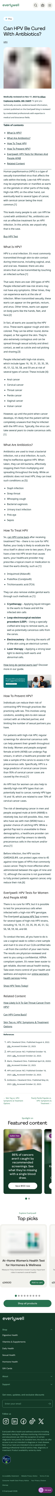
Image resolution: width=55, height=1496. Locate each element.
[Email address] (27, 1404)
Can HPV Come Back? (15, 1014)
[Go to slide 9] (39, 1296)
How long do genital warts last (20, 665)
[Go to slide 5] (27, 1296)
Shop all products (27, 1303)
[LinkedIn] (14, 1422)
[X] (41, 1422)
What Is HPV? (14, 132)
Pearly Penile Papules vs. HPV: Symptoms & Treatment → (41, 1101)
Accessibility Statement (10, 1476)
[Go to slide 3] (22, 1296)
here (34, 1439)
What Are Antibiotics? (18, 138)
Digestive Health (10, 1335)
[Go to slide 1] (26, 1198)
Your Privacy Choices (38, 1481)
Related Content (16, 163)
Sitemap (5, 1485)
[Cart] (43, 5)
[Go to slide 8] (36, 1296)
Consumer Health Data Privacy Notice (15, 1481)
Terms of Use (44, 1476)
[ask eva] (45, 1490)
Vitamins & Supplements (14, 1341)
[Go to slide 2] (29, 1198)
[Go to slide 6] (30, 1296)
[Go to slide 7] (33, 1296)
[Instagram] (5, 1422)
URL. (9, 1046)
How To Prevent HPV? (19, 148)
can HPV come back (18, 537)
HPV (5, 42)
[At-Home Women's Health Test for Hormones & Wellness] (23, 1255)
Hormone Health (10, 1361)
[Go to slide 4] (25, 1296)
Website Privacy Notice (29, 1476)
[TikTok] (32, 1422)
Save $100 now (22, 1186)
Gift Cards (7, 1368)
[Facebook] (23, 1422)
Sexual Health (8, 1355)
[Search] (36, 5)
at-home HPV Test (29, 916)
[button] (49, 1403)
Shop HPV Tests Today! (16, 985)
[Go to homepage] (10, 5)
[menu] (50, 5)
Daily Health (8, 1348)
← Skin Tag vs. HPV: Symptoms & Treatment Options (13, 1101)
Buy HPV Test (11, 236)
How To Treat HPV (17, 143)
